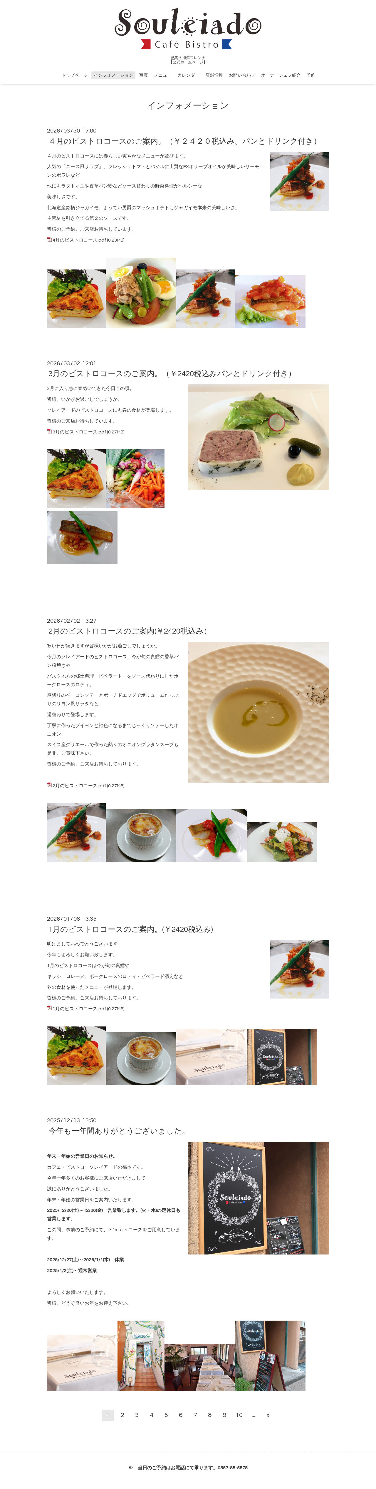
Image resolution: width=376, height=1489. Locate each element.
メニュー (163, 75)
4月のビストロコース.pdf (79, 240)
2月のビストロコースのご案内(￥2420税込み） (129, 631)
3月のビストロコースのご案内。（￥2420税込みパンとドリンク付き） (172, 374)
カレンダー (188, 75)
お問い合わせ (242, 75)
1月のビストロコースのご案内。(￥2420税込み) (130, 929)
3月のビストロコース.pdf (79, 432)
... (253, 1415)
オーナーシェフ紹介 (281, 75)
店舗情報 (214, 75)
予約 (311, 75)
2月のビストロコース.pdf (79, 785)
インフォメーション (113, 75)
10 (239, 1415)
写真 (143, 75)
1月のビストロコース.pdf (79, 1008)
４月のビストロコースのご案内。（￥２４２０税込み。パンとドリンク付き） (184, 141)
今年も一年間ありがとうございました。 (118, 1131)
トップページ (74, 75)
